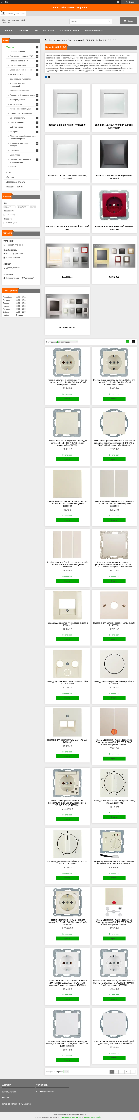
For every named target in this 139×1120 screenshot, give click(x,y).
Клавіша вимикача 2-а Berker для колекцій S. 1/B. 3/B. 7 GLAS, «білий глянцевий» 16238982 (114, 503)
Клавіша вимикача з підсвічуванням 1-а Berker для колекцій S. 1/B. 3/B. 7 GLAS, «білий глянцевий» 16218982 (114, 922)
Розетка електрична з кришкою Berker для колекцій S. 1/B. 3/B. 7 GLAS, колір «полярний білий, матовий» (67, 1043)
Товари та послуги (57, 40)
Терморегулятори (17, 100)
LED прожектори (17, 127)
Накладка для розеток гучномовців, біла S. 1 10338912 (67, 624)
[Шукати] (109, 21)
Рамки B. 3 (114, 277)
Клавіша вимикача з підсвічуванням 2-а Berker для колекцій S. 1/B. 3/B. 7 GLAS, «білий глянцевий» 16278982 (114, 742)
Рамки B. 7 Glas (67, 328)
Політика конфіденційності (93, 1117)
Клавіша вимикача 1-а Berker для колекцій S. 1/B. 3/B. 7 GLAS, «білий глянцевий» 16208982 (67, 503)
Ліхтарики (14, 132)
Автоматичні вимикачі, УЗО (21, 56)
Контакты (48, 30)
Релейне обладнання (19, 61)
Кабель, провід (16, 74)
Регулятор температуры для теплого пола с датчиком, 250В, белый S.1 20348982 (114, 862)
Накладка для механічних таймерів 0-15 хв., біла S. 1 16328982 (67, 862)
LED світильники (17, 122)
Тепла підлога (16, 104)
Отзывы (10, 177)
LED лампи (14, 150)
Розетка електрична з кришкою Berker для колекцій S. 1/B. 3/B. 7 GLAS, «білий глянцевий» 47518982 (67, 443)
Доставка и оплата (69, 30)
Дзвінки (13, 166)
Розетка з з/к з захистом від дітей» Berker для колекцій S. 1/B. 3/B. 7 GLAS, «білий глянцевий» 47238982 (114, 382)
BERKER (90, 40)
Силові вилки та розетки (20, 79)
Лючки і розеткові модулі (20, 109)
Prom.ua (83, 1115)
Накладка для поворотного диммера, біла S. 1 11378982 (114, 682)
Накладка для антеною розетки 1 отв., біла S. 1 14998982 (114, 624)
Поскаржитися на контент (72, 1117)
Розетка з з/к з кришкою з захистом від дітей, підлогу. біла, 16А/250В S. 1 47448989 (114, 1042)
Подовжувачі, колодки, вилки (22, 95)
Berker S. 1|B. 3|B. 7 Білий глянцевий (67, 125)
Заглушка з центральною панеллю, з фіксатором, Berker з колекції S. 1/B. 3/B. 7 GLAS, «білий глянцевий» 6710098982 (114, 564)
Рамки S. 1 (67, 277)
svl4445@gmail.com (14, 254)
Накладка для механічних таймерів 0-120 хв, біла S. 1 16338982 (114, 801)
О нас (35, 30)
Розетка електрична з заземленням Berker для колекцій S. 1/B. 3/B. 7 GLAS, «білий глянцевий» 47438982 (67, 382)
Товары (21, 30)
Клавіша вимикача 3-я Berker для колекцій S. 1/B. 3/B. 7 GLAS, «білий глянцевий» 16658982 (67, 564)
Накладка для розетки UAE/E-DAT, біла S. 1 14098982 (67, 741)
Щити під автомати (18, 65)
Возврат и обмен (94, 30)
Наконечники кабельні (19, 91)
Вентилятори (15, 155)
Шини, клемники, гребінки (21, 70)
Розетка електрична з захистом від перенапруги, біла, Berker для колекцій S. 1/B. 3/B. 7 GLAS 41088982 (67, 802)
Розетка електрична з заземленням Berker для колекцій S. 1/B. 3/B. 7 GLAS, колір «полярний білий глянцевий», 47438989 (67, 982)
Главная (7, 30)
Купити (67, 399)
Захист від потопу (17, 118)
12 (127, 1072)
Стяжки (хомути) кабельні (21, 113)
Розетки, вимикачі (76, 40)
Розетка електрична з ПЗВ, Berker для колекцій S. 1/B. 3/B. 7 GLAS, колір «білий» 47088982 (67, 922)
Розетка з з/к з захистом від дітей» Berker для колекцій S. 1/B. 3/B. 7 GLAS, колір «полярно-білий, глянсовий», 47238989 (114, 982)
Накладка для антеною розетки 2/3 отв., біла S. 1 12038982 (67, 682)
